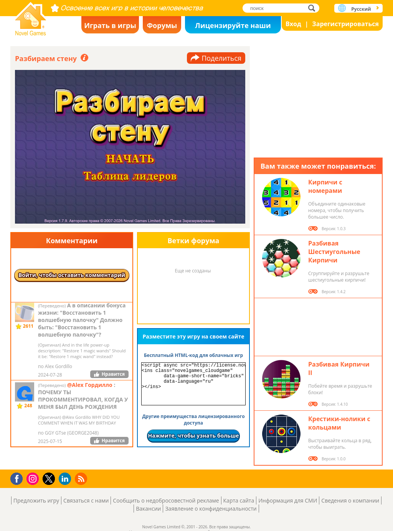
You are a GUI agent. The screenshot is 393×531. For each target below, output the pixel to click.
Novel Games (30, 16)
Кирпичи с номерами (325, 186)
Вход (293, 24)
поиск (313, 8)
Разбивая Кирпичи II (339, 368)
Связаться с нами (86, 500)
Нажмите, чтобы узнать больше (193, 435)
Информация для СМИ (287, 500)
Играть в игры (110, 25)
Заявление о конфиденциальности (210, 508)
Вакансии (148, 508)
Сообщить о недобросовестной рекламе (166, 500)
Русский (361, 9)
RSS (82, 478)
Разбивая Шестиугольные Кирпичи (334, 251)
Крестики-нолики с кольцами (339, 423)
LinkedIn (66, 479)
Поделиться (221, 58)
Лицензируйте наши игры (233, 27)
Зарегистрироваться (345, 24)
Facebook (19, 478)
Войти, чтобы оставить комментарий (71, 275)
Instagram (34, 478)
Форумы (162, 25)
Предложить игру (36, 500)
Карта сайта (238, 500)
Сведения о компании (350, 500)
